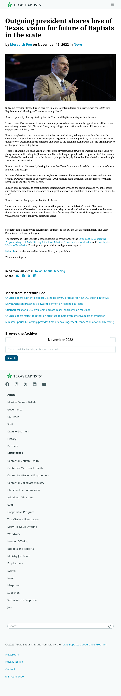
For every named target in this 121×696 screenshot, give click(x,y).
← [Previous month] (8, 343)
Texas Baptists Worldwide (81, 245)
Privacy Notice (14, 666)
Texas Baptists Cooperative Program (84, 649)
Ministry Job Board (19, 560)
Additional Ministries (20, 502)
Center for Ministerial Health (25, 472)
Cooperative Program (20, 516)
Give (10, 509)
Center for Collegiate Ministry (25, 487)
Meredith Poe (21, 44)
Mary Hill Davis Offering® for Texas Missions (41, 245)
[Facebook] (8, 387)
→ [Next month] (113, 343)
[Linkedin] (34, 387)
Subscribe (10, 255)
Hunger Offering (17, 546)
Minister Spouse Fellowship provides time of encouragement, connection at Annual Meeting (59, 326)
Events (11, 575)
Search (12, 362)
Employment (15, 567)
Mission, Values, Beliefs (21, 406)
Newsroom (12, 659)
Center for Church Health (23, 465)
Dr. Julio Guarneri (18, 435)
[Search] (111, 631)
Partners (12, 450)
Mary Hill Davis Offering (22, 531)
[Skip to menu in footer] (112, 4)
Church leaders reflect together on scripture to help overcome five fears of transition (55, 319)
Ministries (15, 457)
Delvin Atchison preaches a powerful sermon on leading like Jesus (44, 307)
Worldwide (14, 538)
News (78, 44)
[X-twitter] (25, 387)
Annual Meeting (54, 275)
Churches (13, 421)
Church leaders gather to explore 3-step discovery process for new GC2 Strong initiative (57, 301)
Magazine (13, 590)
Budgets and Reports (20, 553)
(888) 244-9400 (14, 681)
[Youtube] (44, 387)
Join (9, 612)
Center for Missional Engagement (28, 479)
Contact (10, 673)
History (11, 443)
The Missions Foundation (23, 524)
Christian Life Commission (23, 494)
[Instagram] (16, 387)
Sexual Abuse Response (22, 604)
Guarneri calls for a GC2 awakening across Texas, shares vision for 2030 (47, 314)
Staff (10, 428)
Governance (15, 413)
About (12, 399)
